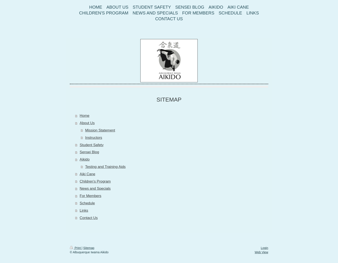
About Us (87, 123)
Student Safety (92, 145)
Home (84, 116)
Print (76, 248)
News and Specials (95, 188)
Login (264, 248)
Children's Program (95, 181)
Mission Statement (100, 130)
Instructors (93, 138)
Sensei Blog (89, 152)
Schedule (87, 203)
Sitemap (88, 248)
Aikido (85, 159)
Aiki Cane (87, 174)
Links (84, 210)
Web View (261, 252)
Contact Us (89, 218)
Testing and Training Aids (105, 167)
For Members (90, 196)
